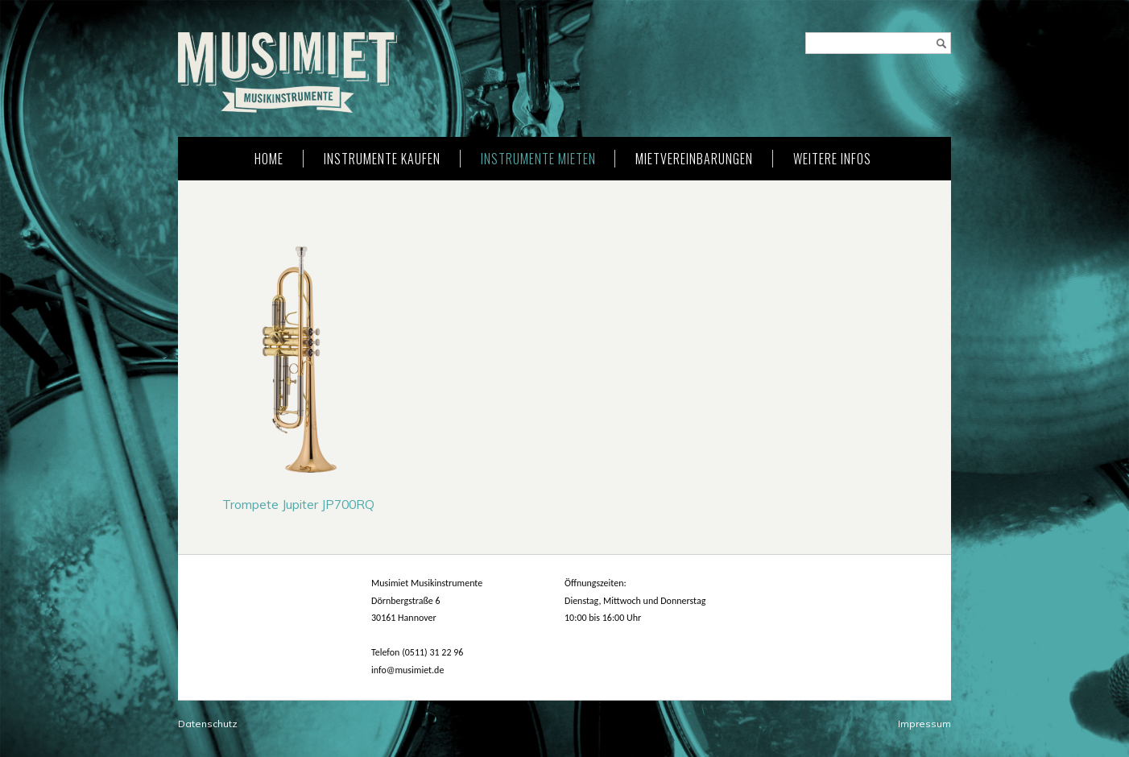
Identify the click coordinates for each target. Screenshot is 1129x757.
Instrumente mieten (538, 159)
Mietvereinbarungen (694, 159)
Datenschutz (208, 724)
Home (268, 159)
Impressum (924, 724)
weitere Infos (832, 159)
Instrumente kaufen (382, 159)
